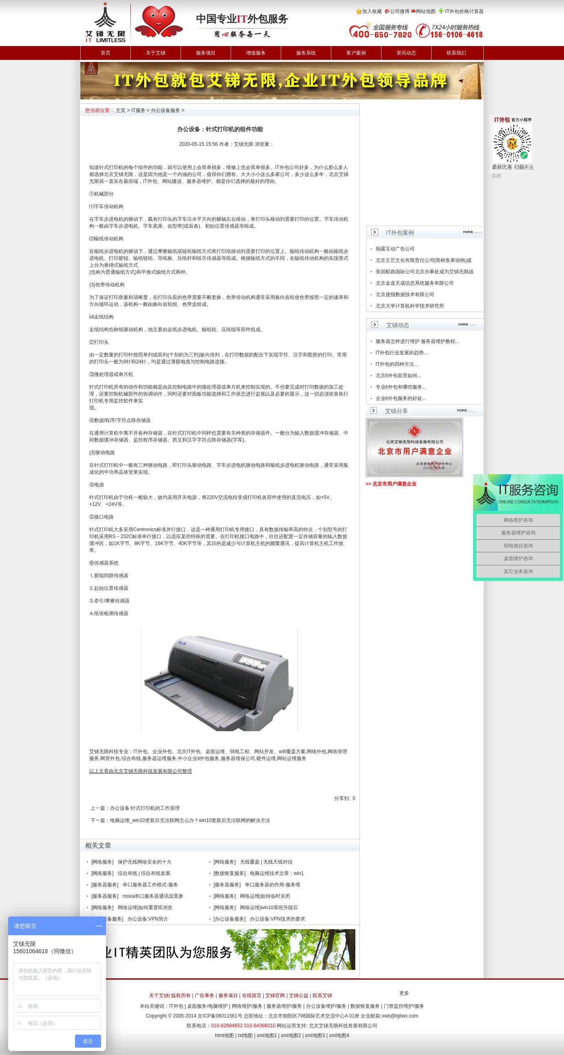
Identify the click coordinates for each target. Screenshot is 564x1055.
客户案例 (356, 53)
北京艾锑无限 (118, 174)
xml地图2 (291, 1035)
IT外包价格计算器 (464, 11)
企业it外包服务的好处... (401, 398)
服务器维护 (199, 181)
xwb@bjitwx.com (400, 1016)
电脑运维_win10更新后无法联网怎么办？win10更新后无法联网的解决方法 (190, 820)
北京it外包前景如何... (398, 375)
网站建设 (172, 181)
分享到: (342, 798)
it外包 (203, 758)
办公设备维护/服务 (326, 1006)
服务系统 (306, 53)
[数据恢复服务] (230, 873)
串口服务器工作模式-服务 (150, 885)
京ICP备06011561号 (220, 1016)
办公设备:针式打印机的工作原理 (145, 808)
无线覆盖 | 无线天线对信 (266, 862)
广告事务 (204, 995)
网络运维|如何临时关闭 (265, 896)
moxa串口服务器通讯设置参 (153, 896)
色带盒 (189, 304)
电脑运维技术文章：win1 (277, 873)
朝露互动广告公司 (395, 249)
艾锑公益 (298, 995)
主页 (121, 110)
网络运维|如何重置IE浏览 (145, 907)
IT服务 (138, 110)
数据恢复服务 (365, 1006)
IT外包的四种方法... (397, 364)
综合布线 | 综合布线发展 (144, 873)
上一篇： (100, 808)
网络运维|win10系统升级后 (269, 907)
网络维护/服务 (247, 1006)
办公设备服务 (165, 110)
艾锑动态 (397, 325)
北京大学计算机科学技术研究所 (410, 306)
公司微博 (400, 11)
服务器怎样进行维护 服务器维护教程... (417, 341)
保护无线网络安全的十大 (145, 862)
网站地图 (426, 11)
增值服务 (256, 53)
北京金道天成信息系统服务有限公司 (415, 283)
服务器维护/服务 (284, 1006)
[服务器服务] (105, 885)
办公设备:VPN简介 (148, 919)
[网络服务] (102, 862)
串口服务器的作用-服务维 (272, 885)
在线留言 (252, 995)
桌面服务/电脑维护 (207, 1006)
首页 (105, 53)
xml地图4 (339, 1035)
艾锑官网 (275, 995)
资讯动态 (406, 53)
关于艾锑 (155, 53)
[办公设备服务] (230, 919)
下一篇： (100, 820)
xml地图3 (315, 1035)
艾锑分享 (396, 411)
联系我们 (456, 53)
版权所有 (181, 995)
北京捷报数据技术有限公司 (405, 294)
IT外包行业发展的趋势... (402, 353)
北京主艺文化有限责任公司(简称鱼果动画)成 (424, 260)
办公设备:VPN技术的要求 (277, 919)
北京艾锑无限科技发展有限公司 (343, 1026)
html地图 (224, 1035)
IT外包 (282, 167)
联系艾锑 (322, 995)
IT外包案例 (400, 232)
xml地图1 (267, 1035)
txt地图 (245, 1035)
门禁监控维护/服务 (404, 1006)
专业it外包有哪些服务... (401, 387)
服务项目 (206, 53)
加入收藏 (372, 11)
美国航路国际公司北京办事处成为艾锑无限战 (425, 272)
